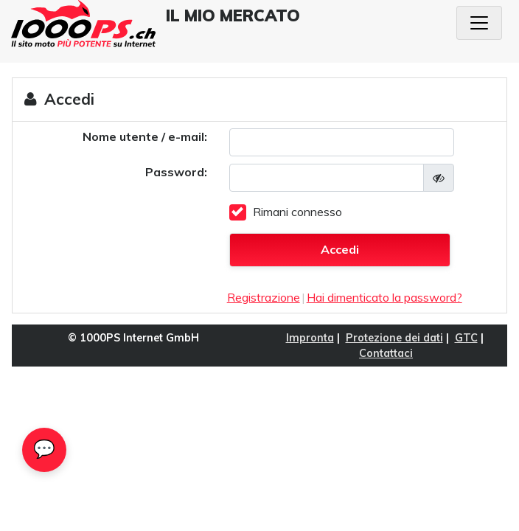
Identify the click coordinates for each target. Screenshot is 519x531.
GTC (466, 337)
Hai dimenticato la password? (384, 297)
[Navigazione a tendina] (479, 23)
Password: (176, 171)
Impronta (310, 337)
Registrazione (263, 297)
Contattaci (386, 353)
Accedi (340, 249)
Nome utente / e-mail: (145, 136)
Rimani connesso (297, 211)
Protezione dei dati (394, 337)
